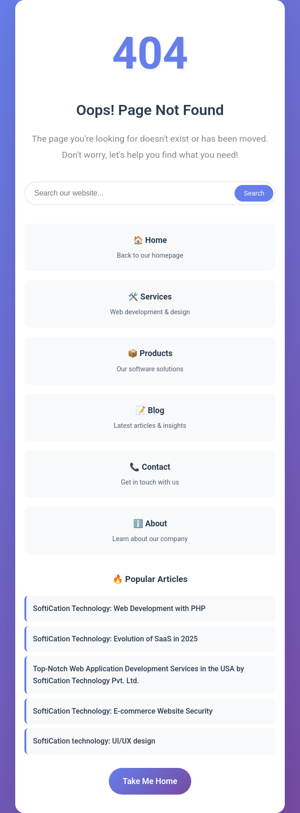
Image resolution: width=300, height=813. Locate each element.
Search (254, 193)
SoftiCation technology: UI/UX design (94, 741)
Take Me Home (150, 781)
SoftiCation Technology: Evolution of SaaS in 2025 (115, 638)
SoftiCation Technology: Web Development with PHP (119, 608)
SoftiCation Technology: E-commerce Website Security (123, 711)
